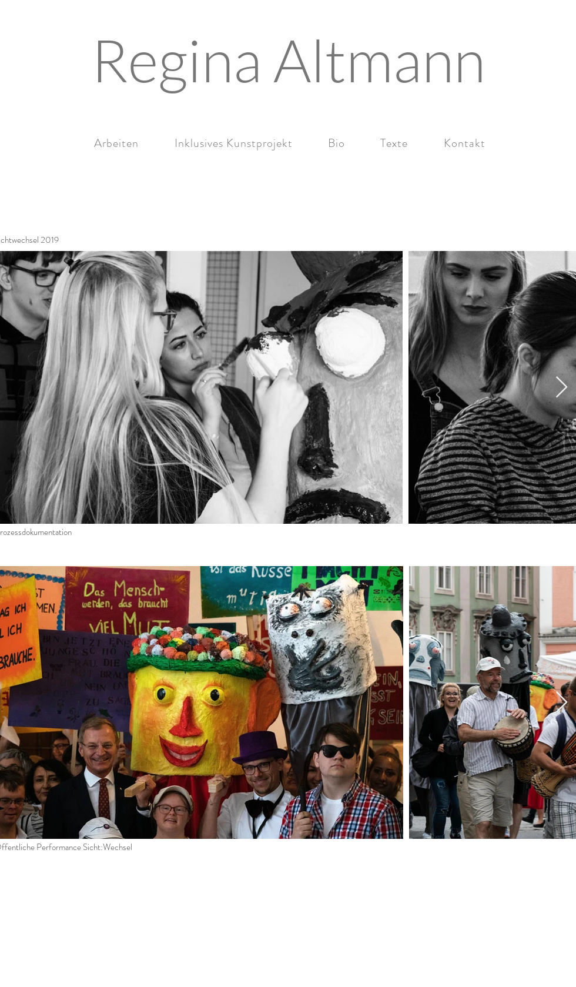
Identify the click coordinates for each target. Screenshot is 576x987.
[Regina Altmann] (288, 60)
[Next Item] (561, 387)
